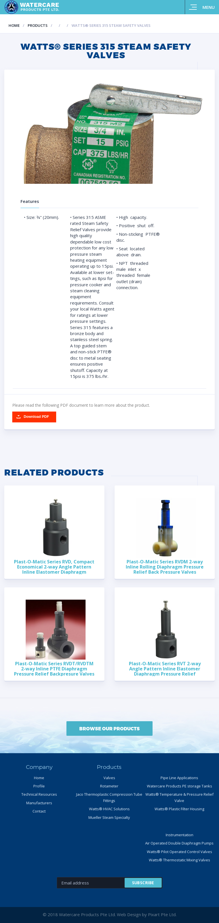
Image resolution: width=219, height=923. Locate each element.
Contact (39, 811)
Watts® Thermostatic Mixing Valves (179, 859)
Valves (109, 777)
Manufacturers (39, 802)
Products (38, 25)
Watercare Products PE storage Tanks (179, 786)
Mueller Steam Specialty (109, 817)
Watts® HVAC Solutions (109, 808)
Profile (39, 786)
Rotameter (109, 786)
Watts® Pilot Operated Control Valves (179, 851)
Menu (208, 7)
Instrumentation (179, 834)
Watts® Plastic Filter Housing (179, 808)
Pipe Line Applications (179, 777)
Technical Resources (39, 794)
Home (14, 25)
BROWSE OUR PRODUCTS (109, 728)
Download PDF (36, 417)
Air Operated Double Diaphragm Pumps (179, 843)
